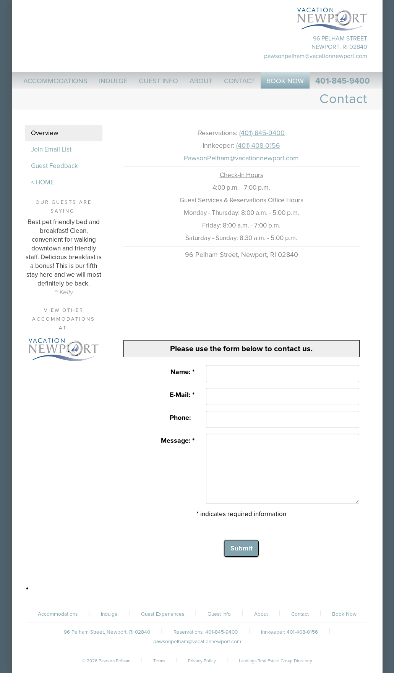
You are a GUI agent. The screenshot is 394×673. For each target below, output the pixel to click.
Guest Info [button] (158, 81)
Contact (300, 614)
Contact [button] (239, 81)
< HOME (42, 182)
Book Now (344, 614)
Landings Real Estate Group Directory (275, 660)
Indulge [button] (113, 81)
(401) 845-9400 (262, 133)
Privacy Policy (202, 660)
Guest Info (219, 614)
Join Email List (51, 149)
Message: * (178, 441)
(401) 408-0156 (258, 145)
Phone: (182, 418)
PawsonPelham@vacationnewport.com (241, 158)
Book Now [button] (285, 81)
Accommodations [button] (55, 81)
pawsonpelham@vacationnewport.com (315, 56)
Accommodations (58, 614)
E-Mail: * (182, 395)
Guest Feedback (54, 166)
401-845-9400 (342, 81)
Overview (44, 133)
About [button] (201, 81)
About (261, 614)
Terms (159, 660)
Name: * (182, 372)
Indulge (109, 614)
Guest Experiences (162, 614)
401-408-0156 (302, 632)
